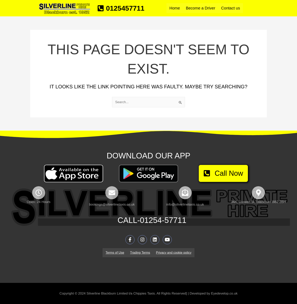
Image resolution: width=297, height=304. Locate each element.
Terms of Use (115, 252)
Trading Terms (140, 252)
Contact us (230, 8)
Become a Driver (200, 8)
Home (174, 8)
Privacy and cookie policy (173, 252)
